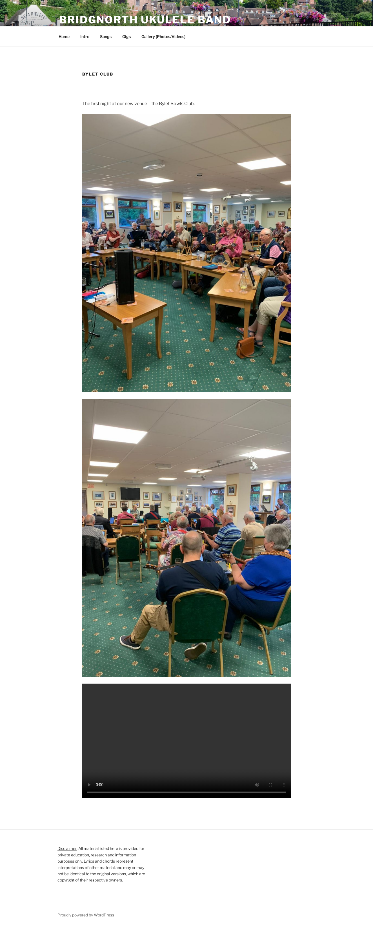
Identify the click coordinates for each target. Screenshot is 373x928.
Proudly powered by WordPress (85, 914)
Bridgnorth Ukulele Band (145, 20)
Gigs (126, 36)
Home (64, 36)
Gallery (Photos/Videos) (163, 36)
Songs (106, 36)
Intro (84, 36)
